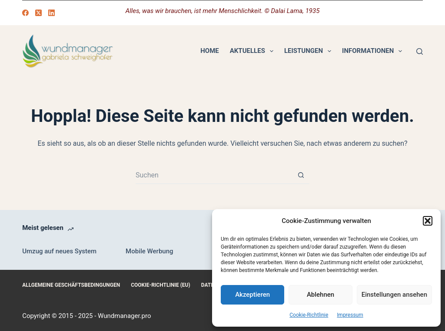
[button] (427, 220)
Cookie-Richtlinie (308, 315)
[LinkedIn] (51, 13)
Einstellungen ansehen (394, 294)
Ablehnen (320, 294)
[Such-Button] (300, 175)
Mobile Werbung (149, 251)
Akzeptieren (252, 294)
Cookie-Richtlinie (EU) (160, 285)
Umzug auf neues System (59, 251)
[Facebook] (25, 13)
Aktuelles (253, 51)
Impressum (350, 315)
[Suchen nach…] (214, 175)
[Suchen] (419, 51)
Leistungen (309, 51)
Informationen (373, 51)
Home (209, 51)
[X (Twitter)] (38, 13)
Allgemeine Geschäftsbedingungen (71, 285)
